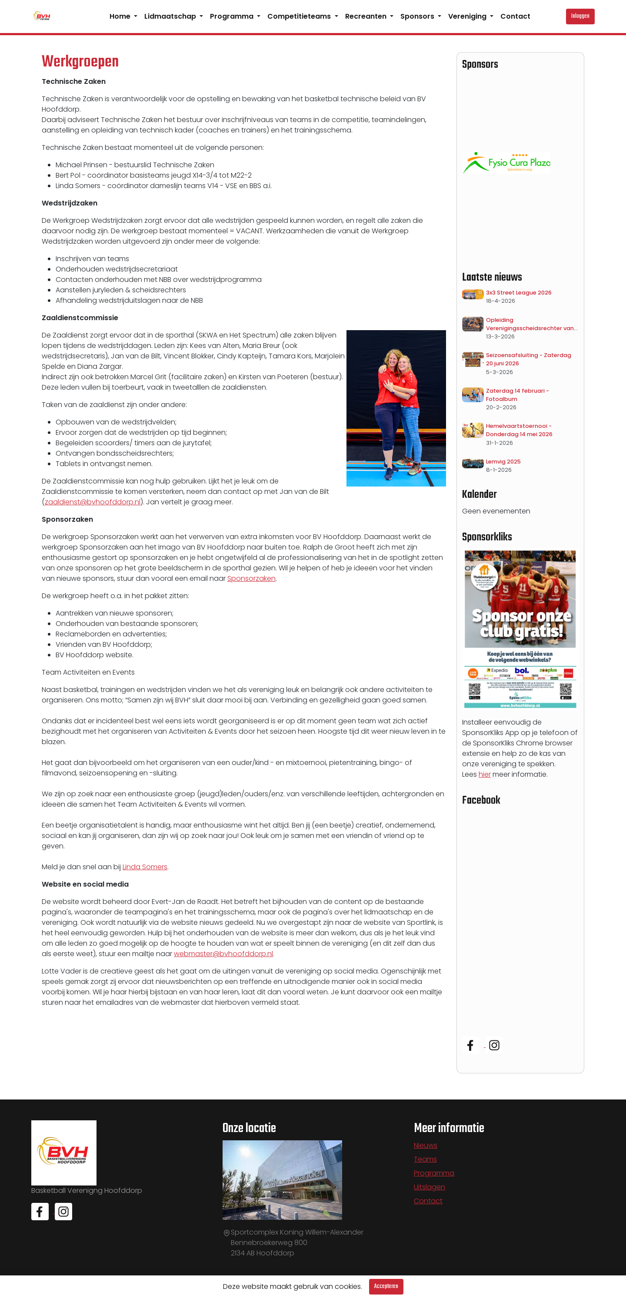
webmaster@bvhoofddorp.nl (223, 954)
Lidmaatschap (171, 16)
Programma (232, 16)
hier (485, 774)
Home (121, 16)
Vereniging (468, 16)
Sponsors (418, 16)
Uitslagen (429, 1187)
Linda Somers (145, 867)
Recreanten (366, 16)
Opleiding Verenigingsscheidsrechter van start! (530, 324)
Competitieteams (300, 16)
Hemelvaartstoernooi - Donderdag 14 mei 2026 (519, 430)
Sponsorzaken (251, 578)
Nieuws (425, 1145)
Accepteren (386, 1286)
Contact (515, 16)
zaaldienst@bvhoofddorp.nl (92, 502)
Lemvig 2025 (503, 461)
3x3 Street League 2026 (519, 292)
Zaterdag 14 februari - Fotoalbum (517, 395)
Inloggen (580, 16)
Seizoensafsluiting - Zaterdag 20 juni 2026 (528, 359)
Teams (425, 1159)
